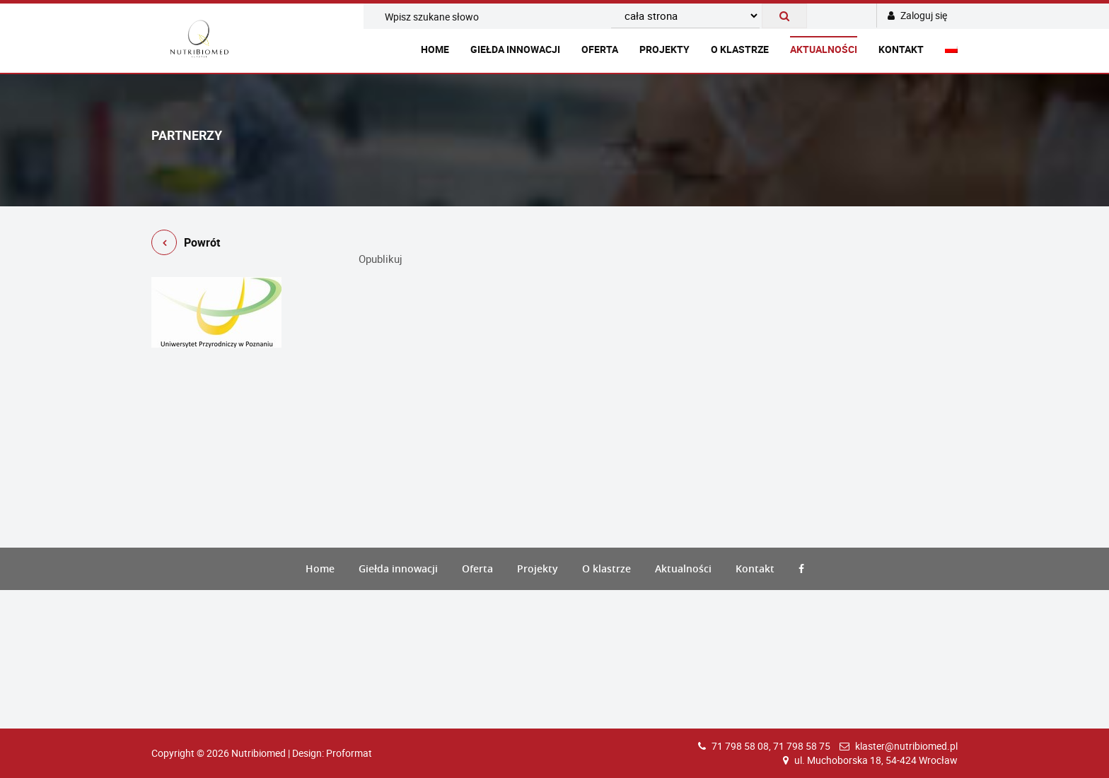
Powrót (185, 245)
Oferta (599, 49)
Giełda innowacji (515, 49)
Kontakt (901, 49)
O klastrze (740, 49)
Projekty (664, 49)
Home (435, 49)
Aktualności (823, 49)
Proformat (349, 753)
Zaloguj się (917, 15)
